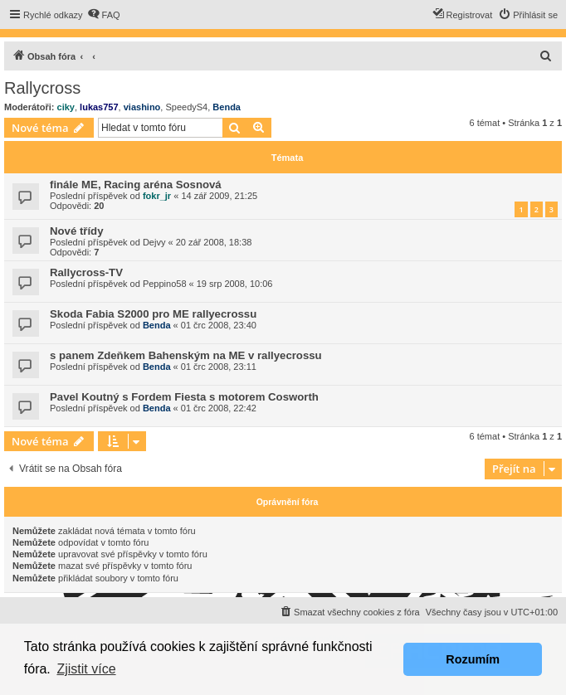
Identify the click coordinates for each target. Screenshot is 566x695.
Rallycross (42, 88)
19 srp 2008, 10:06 (235, 284)
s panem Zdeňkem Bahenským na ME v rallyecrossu (186, 355)
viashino (142, 107)
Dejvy (154, 242)
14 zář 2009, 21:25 (219, 196)
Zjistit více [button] (85, 669)
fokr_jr (157, 196)
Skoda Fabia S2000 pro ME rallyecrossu (153, 314)
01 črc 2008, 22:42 (218, 408)
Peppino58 (165, 284)
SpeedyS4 (186, 107)
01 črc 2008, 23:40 (218, 325)
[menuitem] (103, 15)
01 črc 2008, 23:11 (218, 367)
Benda (226, 107)
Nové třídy (77, 231)
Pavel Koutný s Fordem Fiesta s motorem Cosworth (184, 397)
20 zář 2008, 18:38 (214, 242)
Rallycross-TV (86, 272)
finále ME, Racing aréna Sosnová (136, 184)
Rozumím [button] (473, 659)
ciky (66, 107)
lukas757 (99, 107)
